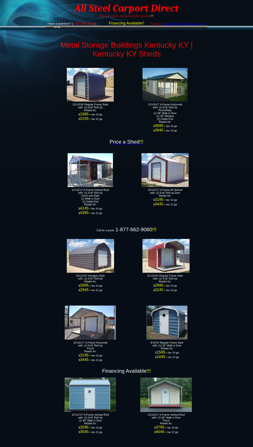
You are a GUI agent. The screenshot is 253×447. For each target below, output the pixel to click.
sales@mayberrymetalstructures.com (183, 24)
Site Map (57, 27)
